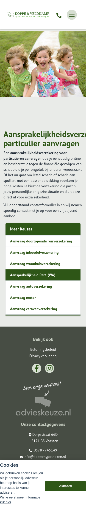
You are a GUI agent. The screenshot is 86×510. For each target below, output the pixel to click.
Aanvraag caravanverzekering (33, 376)
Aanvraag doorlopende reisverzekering (41, 309)
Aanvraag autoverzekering (31, 354)
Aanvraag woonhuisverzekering (35, 331)
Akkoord (65, 486)
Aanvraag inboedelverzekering (34, 320)
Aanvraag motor (23, 365)
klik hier (5, 502)
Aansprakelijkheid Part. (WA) (32, 342)
